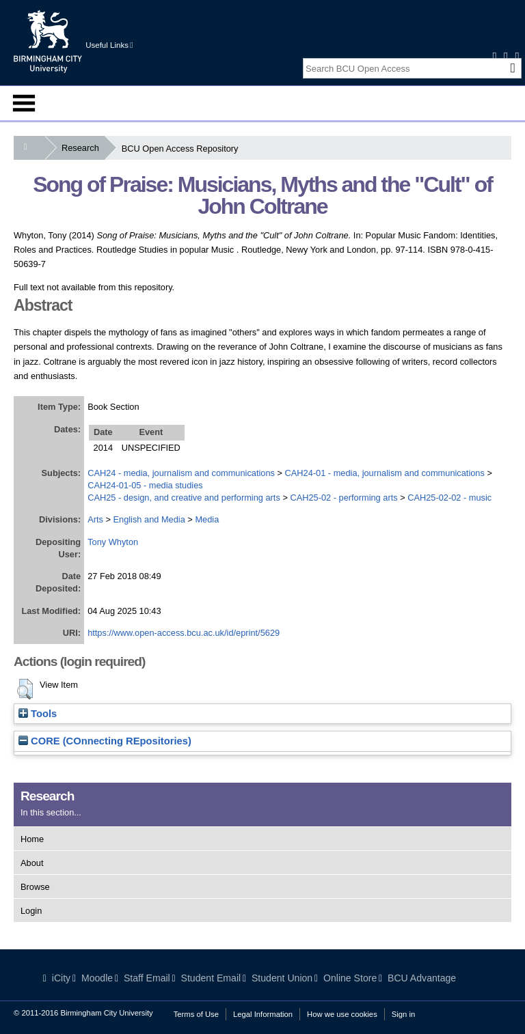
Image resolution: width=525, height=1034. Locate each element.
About (32, 863)
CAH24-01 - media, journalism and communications (385, 473)
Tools (37, 713)
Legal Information (263, 1014)
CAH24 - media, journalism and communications (181, 473)
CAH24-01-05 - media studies (145, 485)
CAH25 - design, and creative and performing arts (184, 497)
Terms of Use (196, 1014)
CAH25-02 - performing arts (343, 497)
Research (83, 148)
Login (31, 911)
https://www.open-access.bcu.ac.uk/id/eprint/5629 (184, 633)
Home (32, 839)
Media (207, 519)
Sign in (403, 1014)
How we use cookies (342, 1014)
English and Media (149, 519)
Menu (24, 103)
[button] (25, 689)
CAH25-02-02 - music (449, 497)
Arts (95, 519)
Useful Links (109, 45)
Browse (35, 887)
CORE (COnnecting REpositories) (104, 741)
